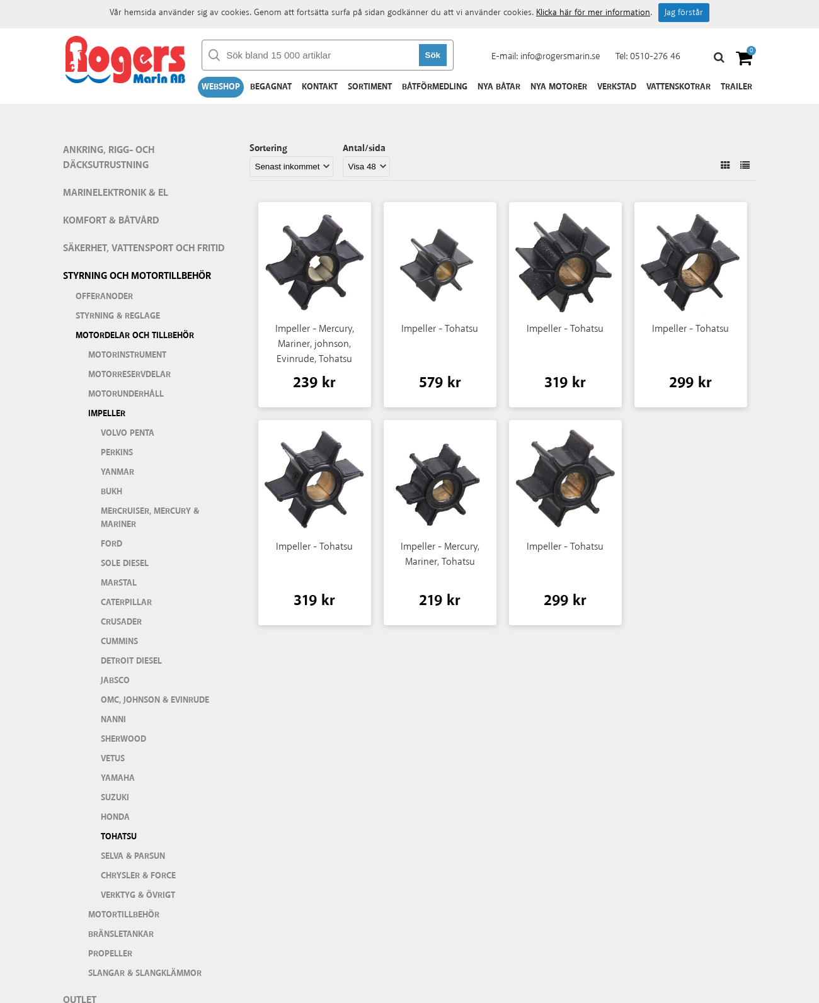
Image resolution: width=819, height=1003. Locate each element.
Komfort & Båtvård (111, 220)
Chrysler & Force (138, 876)
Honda (115, 817)
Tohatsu (119, 836)
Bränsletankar (121, 934)
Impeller (106, 413)
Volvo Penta (127, 433)
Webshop (221, 87)
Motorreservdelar (129, 374)
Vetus (113, 758)
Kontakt (320, 87)
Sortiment (370, 87)
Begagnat (271, 87)
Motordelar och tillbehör (135, 335)
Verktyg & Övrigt (138, 895)
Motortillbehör (123, 915)
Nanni (113, 719)
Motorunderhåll (126, 394)
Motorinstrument (127, 355)
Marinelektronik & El (115, 193)
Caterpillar (126, 602)
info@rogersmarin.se (560, 56)
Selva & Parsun (133, 856)
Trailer (736, 87)
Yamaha (118, 778)
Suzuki (115, 797)
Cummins (119, 641)
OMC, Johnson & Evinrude (155, 700)
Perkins (117, 452)
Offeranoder (104, 296)
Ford (111, 544)
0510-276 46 (655, 56)
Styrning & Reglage (118, 316)
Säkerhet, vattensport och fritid (144, 248)
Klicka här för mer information (593, 12)
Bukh (111, 491)
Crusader (121, 622)
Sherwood (123, 739)
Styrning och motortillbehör (137, 276)
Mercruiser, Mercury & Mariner (150, 518)
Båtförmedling (434, 87)
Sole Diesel (125, 563)
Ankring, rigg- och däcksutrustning (108, 158)
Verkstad (616, 87)
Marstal (119, 583)
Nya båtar (499, 87)
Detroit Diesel (131, 661)
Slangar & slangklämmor (145, 973)
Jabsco (115, 680)
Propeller (110, 954)
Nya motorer (558, 87)
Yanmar (117, 472)
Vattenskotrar (678, 87)
